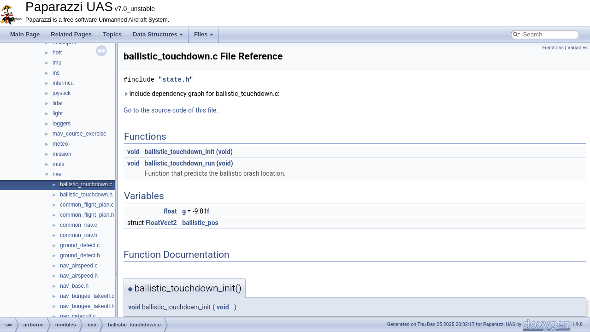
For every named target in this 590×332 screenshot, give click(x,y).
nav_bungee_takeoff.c (87, 296)
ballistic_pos (200, 222)
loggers (62, 123)
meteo (60, 144)
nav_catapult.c (77, 316)
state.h (175, 79)
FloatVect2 (161, 222)
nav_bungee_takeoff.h (87, 306)
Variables (577, 48)
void (133, 151)
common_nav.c (78, 225)
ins (56, 73)
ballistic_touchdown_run (180, 163)
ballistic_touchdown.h (86, 194)
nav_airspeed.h (79, 276)
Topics (112, 34)
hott (57, 52)
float (170, 211)
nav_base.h (74, 286)
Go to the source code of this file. (171, 110)
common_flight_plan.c (87, 205)
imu (57, 62)
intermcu (63, 83)
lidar (58, 103)
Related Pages (71, 34)
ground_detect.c (80, 245)
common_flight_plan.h (87, 215)
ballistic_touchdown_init (179, 151)
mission (62, 154)
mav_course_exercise (79, 133)
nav (57, 174)
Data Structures (158, 34)
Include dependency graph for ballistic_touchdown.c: (201, 93)
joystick (62, 93)
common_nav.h (78, 235)
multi (58, 164)
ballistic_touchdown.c (86, 184)
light (58, 113)
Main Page (25, 34)
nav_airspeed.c (78, 265)
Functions (553, 48)
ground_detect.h (80, 255)
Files (203, 34)
